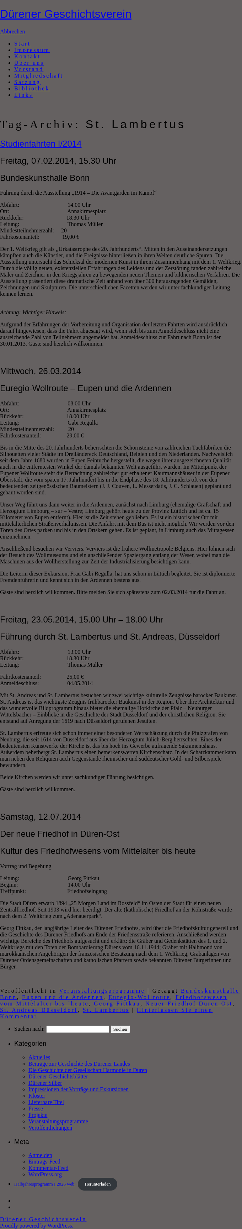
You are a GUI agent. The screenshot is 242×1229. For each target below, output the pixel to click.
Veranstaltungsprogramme (102, 991)
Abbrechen (12, 31)
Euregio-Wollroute (139, 997)
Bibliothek (32, 88)
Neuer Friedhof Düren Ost (188, 1003)
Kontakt (27, 56)
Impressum (32, 50)
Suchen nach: (29, 1029)
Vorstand (28, 69)
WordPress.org (45, 1174)
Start (22, 44)
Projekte (37, 1115)
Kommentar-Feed (48, 1168)
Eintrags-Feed (44, 1162)
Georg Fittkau (117, 1003)
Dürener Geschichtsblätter (58, 1076)
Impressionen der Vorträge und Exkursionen (78, 1089)
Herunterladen (98, 1184)
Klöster (36, 1096)
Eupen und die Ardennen (62, 997)
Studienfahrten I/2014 (41, 143)
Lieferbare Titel (46, 1102)
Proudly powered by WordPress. (36, 1226)
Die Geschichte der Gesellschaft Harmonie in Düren (87, 1070)
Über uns (29, 63)
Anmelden (40, 1155)
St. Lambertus (106, 1010)
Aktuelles (39, 1057)
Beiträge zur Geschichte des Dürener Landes (79, 1064)
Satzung (27, 82)
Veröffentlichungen (50, 1128)
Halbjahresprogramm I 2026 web (44, 1184)
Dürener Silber (45, 1083)
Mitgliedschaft (38, 76)
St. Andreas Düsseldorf (38, 1010)
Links (23, 95)
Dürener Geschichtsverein (65, 13)
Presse (35, 1108)
